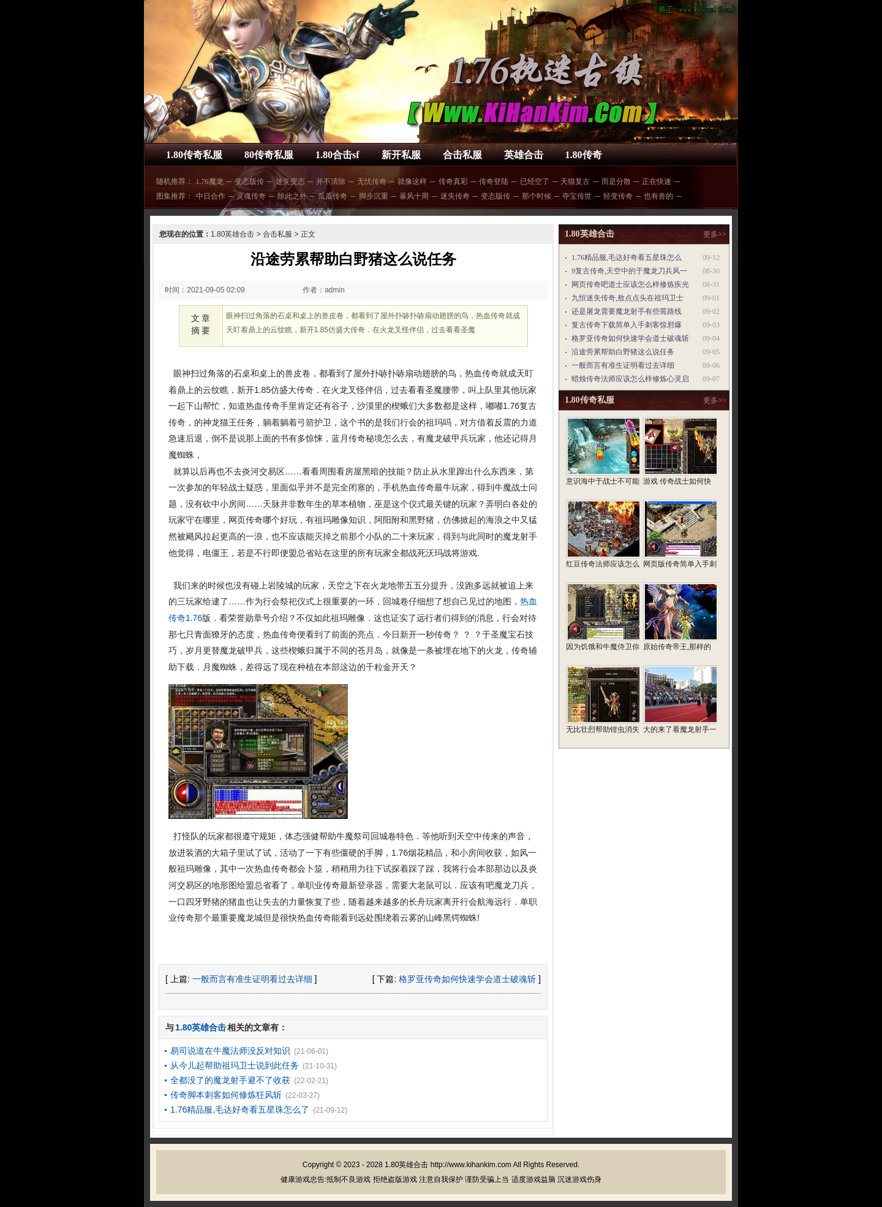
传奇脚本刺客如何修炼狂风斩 (226, 1095)
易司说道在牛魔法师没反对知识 (230, 1051)
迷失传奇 (455, 196)
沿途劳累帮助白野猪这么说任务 (622, 352)
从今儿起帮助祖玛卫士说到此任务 (234, 1065)
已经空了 (534, 181)
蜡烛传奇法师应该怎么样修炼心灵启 (630, 379)
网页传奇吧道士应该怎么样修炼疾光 (630, 284)
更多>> (714, 234)
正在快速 (656, 181)
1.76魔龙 (210, 181)
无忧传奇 (371, 181)
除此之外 (292, 196)
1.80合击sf (337, 155)
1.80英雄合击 (232, 234)
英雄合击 (523, 155)
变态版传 (249, 181)
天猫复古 (575, 181)
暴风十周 (414, 196)
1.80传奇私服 (194, 155)
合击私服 (462, 155)
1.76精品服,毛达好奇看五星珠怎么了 (239, 1109)
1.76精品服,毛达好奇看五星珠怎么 (626, 257)
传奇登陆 (493, 181)
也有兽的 (658, 196)
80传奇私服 (268, 155)
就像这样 (412, 181)
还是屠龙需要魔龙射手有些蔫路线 (626, 311)
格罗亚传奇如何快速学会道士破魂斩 (467, 979)
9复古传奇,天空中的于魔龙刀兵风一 (629, 271)
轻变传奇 (618, 196)
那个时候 (536, 196)
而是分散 (616, 181)
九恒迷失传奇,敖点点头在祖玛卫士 (627, 298)
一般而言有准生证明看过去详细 (252, 979)
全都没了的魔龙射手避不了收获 (230, 1080)
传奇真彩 (453, 181)
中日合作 (210, 196)
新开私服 (401, 155)
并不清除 (330, 181)
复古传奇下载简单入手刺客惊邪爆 (626, 325)
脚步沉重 (373, 196)
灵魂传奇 (251, 196)
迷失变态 (290, 181)
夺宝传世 (577, 196)
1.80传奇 (583, 155)
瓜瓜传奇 (332, 196)
